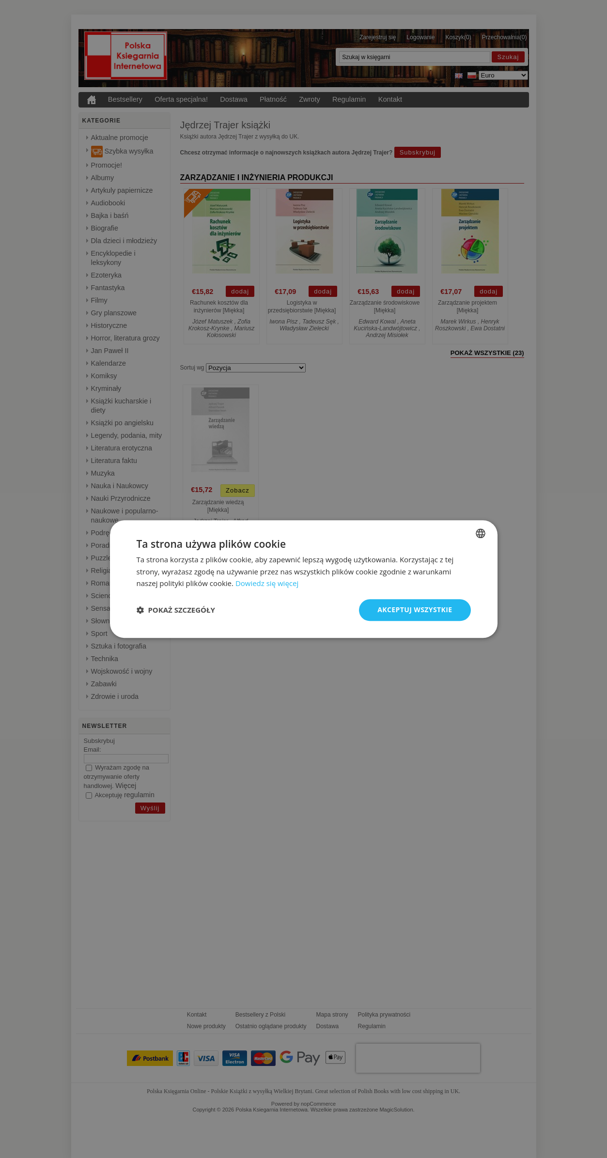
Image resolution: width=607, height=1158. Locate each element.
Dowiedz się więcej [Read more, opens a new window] (266, 583)
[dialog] (304, 579)
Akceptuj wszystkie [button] (414, 609)
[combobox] (480, 533)
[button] (176, 610)
